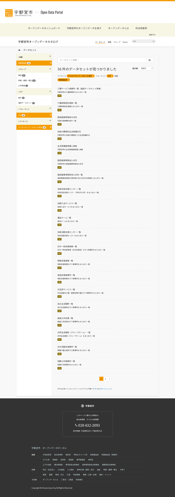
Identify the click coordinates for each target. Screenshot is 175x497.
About (125, 42)
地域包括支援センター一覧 (69, 188)
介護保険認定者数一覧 (67, 102)
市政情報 (76, 474)
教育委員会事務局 (72, 464)
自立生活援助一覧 (65, 303)
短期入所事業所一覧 (66, 361)
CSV (59, 96)
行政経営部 (47, 454)
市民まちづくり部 (80, 454)
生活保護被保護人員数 (67, 145)
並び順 (135, 68)
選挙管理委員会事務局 (90, 464)
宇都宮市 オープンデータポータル (49, 448)
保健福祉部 (94, 454)
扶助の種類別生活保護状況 (69, 131)
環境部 (55, 459)
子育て (122, 469)
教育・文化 (59, 474)
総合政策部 (58, 454)
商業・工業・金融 (89, 474)
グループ (117, 42)
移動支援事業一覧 (65, 260)
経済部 (63, 459)
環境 (44, 474)
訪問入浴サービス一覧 (67, 203)
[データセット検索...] (102, 60)
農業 (50, 474)
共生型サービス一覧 (66, 289)
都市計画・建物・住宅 (85, 469)
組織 (109, 42)
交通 (68, 474)
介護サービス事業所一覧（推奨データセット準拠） (79, 88)
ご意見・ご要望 (67, 479)
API (96, 389)
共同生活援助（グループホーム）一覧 (73, 332)
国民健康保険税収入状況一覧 (70, 174)
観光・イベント (105, 474)
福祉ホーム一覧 (64, 217)
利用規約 (79, 479)
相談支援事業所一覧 (66, 275)
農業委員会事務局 (109, 464)
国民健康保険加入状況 (67, 160)
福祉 (98, 469)
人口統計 (70, 469)
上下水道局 (47, 464)
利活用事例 (141, 28)
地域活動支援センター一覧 (69, 232)
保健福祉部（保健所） (110, 454)
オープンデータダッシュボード (44, 28)
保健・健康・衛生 (110, 469)
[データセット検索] (143, 41)
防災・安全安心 (49, 469)
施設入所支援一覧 (65, 318)
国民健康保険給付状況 (67, 117)
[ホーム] (19, 50)
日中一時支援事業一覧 (67, 246)
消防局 (90, 459)
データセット (100, 42)
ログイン (152, 34)
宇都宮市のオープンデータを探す (84, 28)
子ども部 (46, 459)
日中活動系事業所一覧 (67, 346)
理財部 (68, 454)
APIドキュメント (105, 389)
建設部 (71, 459)
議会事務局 (58, 464)
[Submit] (154, 41)
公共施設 (61, 469)
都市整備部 (81, 459)
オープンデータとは (118, 28)
